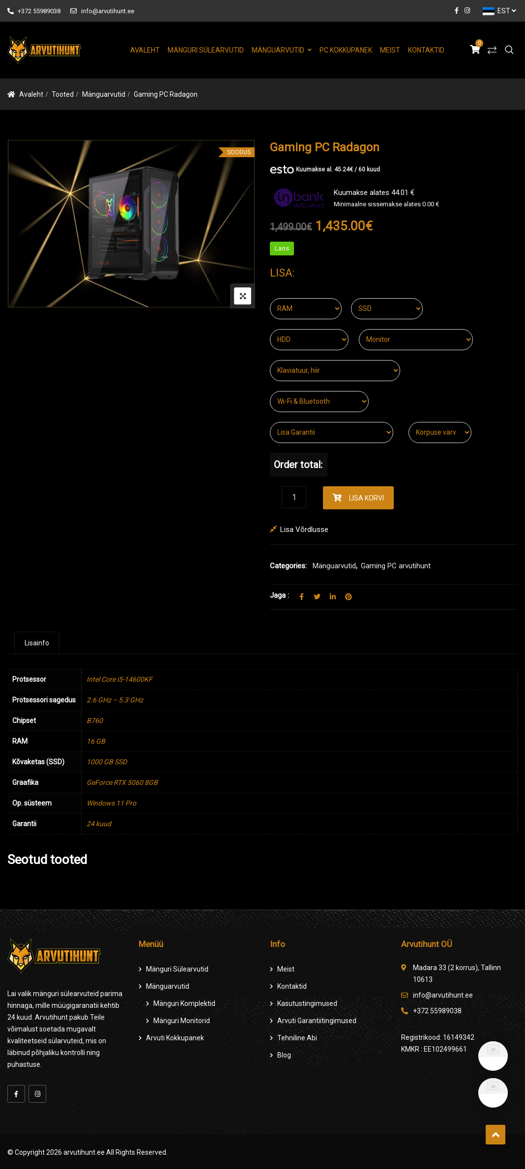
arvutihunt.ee (84, 1152)
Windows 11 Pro (111, 803)
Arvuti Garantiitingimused (316, 1021)
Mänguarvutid (278, 50)
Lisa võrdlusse (304, 529)
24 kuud (99, 824)
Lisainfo (37, 643)
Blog (284, 1055)
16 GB (96, 741)
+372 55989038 (33, 11)
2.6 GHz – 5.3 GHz (115, 700)
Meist (390, 50)
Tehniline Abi (297, 1038)
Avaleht (145, 50)
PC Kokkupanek (346, 50)
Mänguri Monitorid (181, 1021)
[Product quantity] (294, 497)
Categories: (288, 565)
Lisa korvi (366, 498)
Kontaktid (426, 50)
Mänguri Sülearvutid (206, 50)
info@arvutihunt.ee (102, 11)
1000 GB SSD (107, 762)
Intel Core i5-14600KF (119, 679)
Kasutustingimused (307, 1003)
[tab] (36, 643)
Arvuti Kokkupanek (175, 1038)
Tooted (63, 94)
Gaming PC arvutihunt (396, 565)
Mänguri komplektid (184, 1003)
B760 (95, 720)
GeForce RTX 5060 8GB (122, 782)
